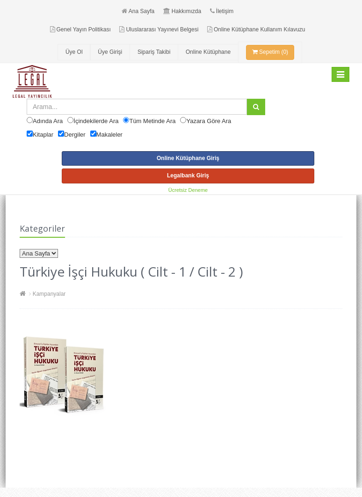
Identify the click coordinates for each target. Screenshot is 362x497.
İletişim (221, 11)
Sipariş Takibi (154, 52)
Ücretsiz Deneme (188, 190)
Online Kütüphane (208, 52)
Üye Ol (74, 52)
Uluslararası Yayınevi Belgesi (158, 29)
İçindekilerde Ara (95, 120)
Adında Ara (48, 120)
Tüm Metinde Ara (152, 120)
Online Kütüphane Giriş (188, 158)
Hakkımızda (182, 11)
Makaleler (109, 134)
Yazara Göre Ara (208, 120)
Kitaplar (43, 134)
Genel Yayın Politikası (80, 29)
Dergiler (75, 134)
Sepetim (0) (270, 52)
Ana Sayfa (138, 11)
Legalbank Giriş (188, 175)
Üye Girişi (110, 52)
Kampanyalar (49, 294)
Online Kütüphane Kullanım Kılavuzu (256, 29)
